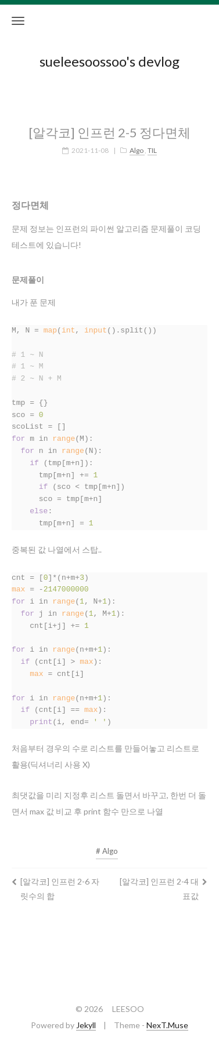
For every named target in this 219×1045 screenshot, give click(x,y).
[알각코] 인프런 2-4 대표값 (163, 881)
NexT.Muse (167, 1025)
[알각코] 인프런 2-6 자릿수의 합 (55, 881)
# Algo (107, 843)
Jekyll (86, 1025)
